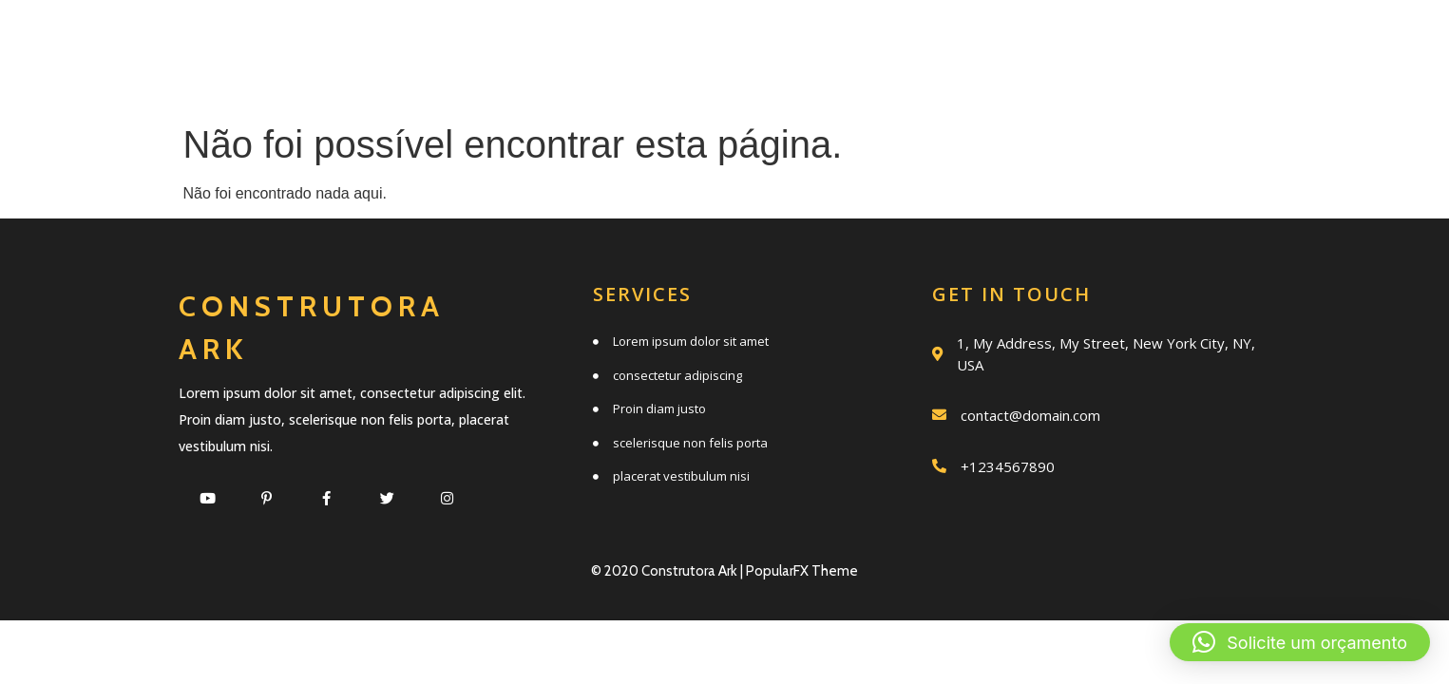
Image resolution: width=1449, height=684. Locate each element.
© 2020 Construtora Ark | (668, 571)
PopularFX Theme (802, 571)
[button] (1300, 642)
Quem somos (805, 40)
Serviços (627, 40)
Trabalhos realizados (1073, 40)
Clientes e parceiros (835, 82)
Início (488, 40)
